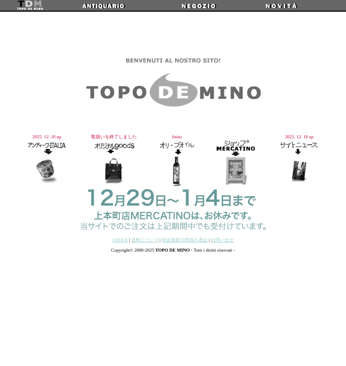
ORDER (120, 239)
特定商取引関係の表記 (185, 239)
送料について (145, 239)
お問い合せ (222, 239)
